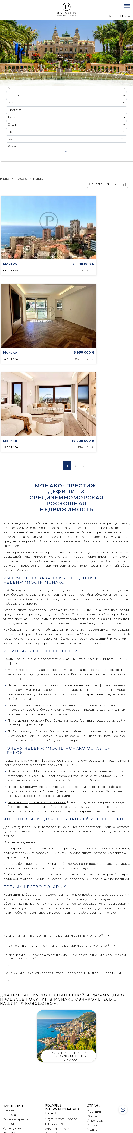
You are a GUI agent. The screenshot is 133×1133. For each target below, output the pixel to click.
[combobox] (66, 88)
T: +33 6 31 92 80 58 (57, 1086)
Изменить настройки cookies (34, 1131)
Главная (5, 178)
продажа (21, 178)
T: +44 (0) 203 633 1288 (60, 1041)
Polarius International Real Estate (63, 1010)
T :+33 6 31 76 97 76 (57, 1081)
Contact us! (123, 1109)
